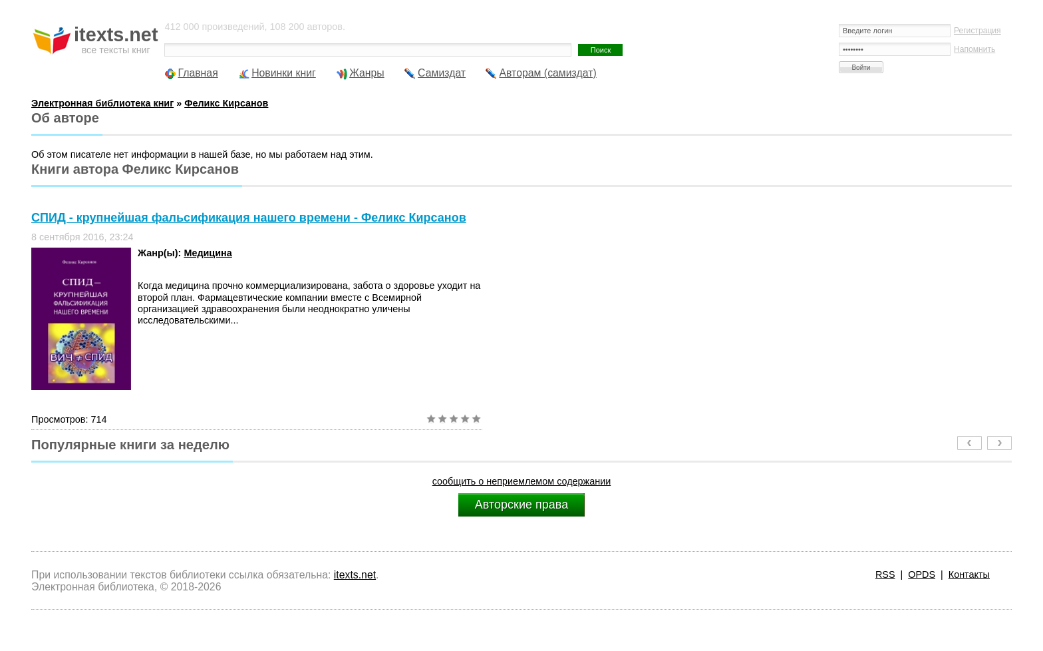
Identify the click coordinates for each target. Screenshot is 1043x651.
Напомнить (974, 49)
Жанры (366, 73)
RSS (885, 574)
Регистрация (977, 30)
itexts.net (355, 574)
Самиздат (442, 73)
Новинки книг (283, 73)
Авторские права (521, 504)
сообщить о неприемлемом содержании (521, 481)
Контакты (969, 574)
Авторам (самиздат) (547, 73)
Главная (198, 73)
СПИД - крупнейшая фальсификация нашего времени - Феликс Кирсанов (248, 217)
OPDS (921, 574)
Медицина (207, 253)
